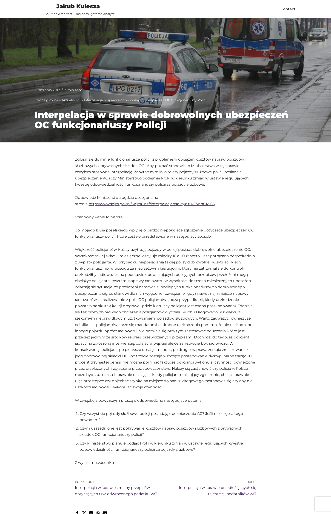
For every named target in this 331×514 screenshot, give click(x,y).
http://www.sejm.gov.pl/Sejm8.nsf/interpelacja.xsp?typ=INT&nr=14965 (152, 204)
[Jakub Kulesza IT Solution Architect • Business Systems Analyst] (77, 9)
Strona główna (46, 100)
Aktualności (71, 100)
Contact (288, 9)
